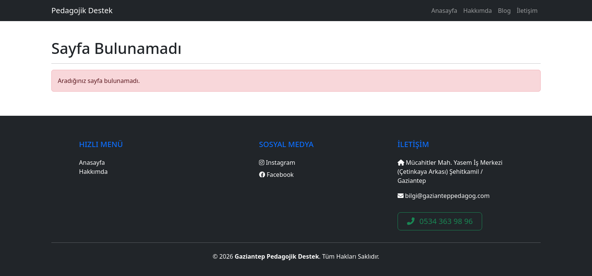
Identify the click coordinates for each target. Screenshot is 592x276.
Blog (504, 10)
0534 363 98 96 (440, 221)
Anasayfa (444, 10)
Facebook (276, 174)
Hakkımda (477, 10)
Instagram (277, 162)
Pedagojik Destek (82, 10)
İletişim (527, 10)
